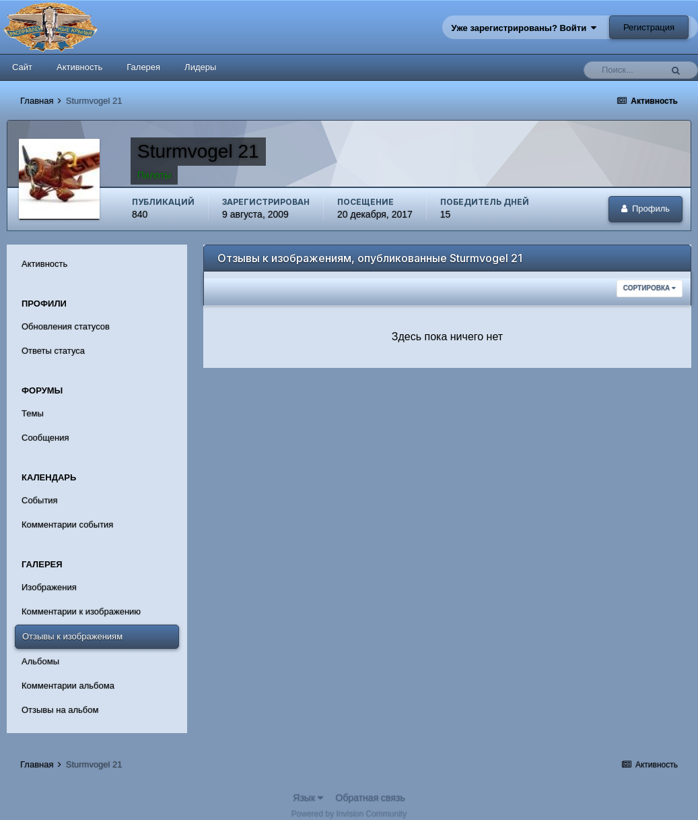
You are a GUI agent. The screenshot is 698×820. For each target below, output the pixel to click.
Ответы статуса (53, 351)
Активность (79, 67)
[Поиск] (626, 70)
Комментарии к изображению (81, 611)
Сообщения (45, 438)
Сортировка (649, 288)
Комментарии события (67, 524)
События (40, 500)
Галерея (143, 67)
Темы (33, 413)
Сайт (22, 67)
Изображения (49, 587)
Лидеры (200, 67)
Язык (308, 797)
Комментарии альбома (68, 686)
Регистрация (648, 27)
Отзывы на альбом (60, 710)
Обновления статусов (66, 326)
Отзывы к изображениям (72, 636)
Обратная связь (370, 797)
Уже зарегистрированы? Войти (524, 28)
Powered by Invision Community (349, 814)
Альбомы (40, 661)
